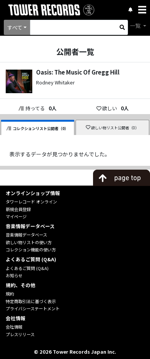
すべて (14, 27)
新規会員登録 (18, 209)
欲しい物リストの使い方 (29, 242)
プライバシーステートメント (33, 308)
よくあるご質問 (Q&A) (27, 268)
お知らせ (14, 275)
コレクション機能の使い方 (31, 249)
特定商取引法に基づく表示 (31, 301)
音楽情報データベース (26, 235)
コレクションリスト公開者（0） (37, 128)
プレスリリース (20, 334)
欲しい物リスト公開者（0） (112, 127)
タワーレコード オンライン (31, 202)
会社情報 (14, 327)
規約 (10, 294)
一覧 (136, 25)
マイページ (16, 216)
